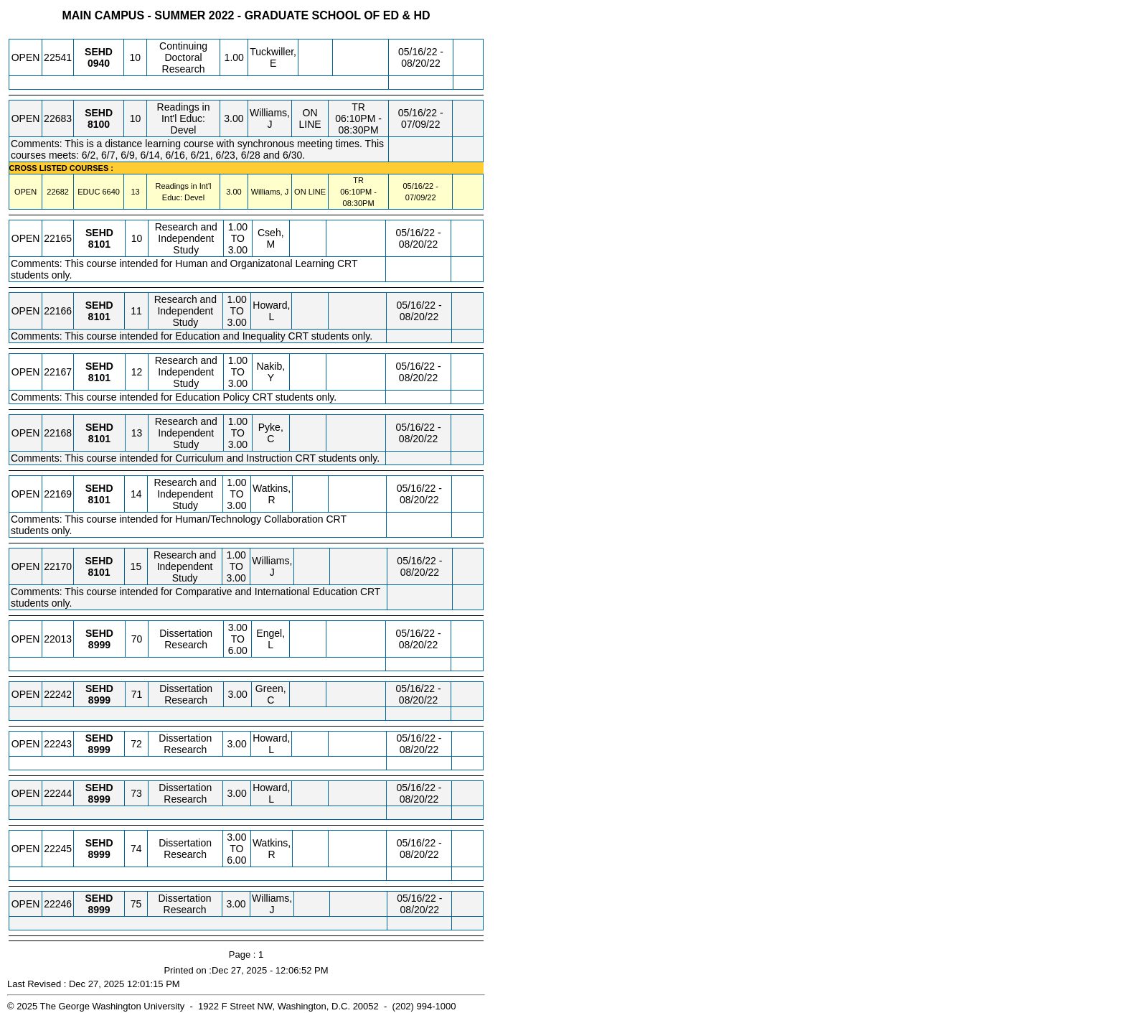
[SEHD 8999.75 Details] (99, 909)
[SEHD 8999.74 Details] (99, 854)
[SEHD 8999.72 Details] (99, 749)
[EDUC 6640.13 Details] (110, 191)
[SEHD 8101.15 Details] (99, 572)
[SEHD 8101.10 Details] (99, 244)
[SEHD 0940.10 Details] (99, 63)
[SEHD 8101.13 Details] (99, 438)
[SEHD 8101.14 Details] (99, 499)
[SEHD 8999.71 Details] (99, 700)
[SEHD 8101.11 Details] (99, 316)
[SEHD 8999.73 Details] (99, 799)
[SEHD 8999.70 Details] (99, 644)
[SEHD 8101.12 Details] (99, 377)
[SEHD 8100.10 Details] (99, 124)
